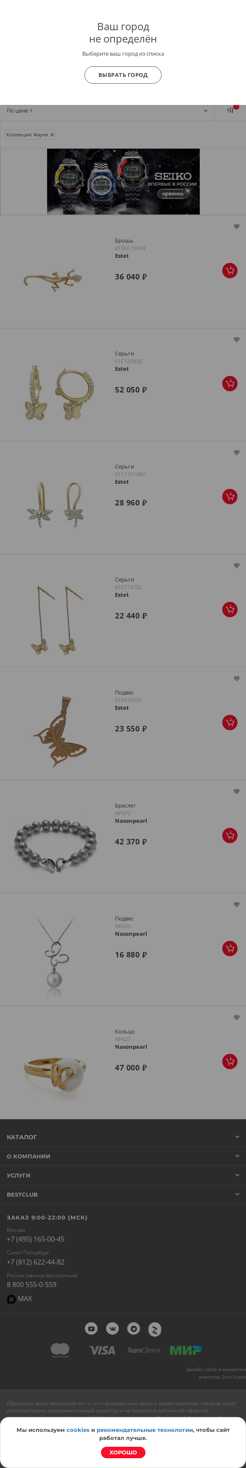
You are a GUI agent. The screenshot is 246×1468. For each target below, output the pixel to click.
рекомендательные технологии (145, 1429)
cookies (78, 1429)
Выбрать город (123, 75)
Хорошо (123, 1452)
